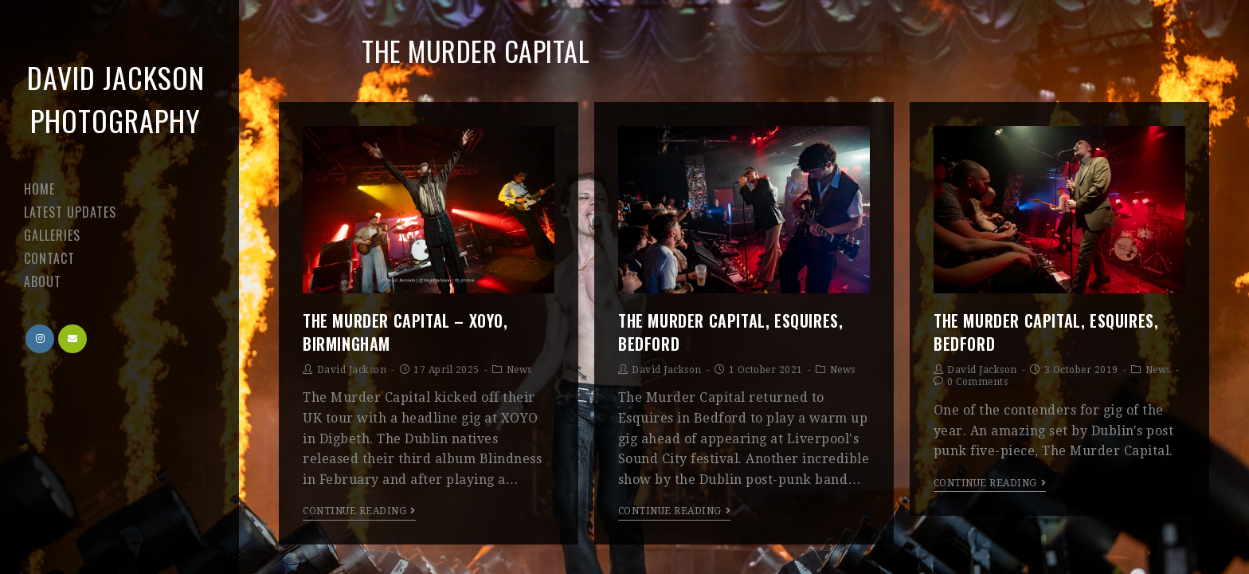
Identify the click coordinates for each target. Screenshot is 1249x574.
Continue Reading (359, 511)
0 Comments (977, 381)
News (519, 369)
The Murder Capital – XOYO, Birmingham (405, 332)
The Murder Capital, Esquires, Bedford (730, 332)
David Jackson (352, 369)
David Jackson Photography (116, 98)
